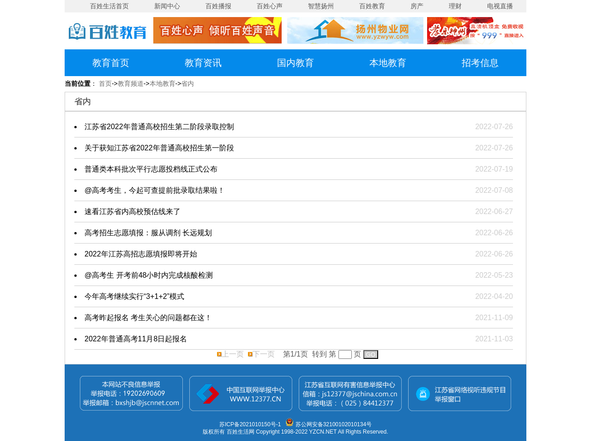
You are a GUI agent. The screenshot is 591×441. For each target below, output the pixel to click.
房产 (416, 6)
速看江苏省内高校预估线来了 (132, 211)
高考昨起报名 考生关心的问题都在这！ (148, 318)
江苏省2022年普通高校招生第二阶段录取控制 (159, 127)
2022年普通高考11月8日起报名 (135, 339)
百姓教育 (372, 6)
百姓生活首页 (109, 6)
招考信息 (480, 63)
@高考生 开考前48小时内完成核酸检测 (148, 275)
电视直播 (500, 6)
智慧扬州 (321, 6)
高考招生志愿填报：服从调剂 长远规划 (148, 233)
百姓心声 (270, 6)
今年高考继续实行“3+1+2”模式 (134, 296)
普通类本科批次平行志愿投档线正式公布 (150, 169)
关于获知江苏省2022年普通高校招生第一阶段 (159, 148)
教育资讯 (203, 63)
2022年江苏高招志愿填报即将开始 (140, 254)
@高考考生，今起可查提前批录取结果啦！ (154, 190)
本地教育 (387, 63)
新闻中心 (167, 6)
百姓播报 (218, 6)
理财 (455, 6)
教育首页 (110, 63)
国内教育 (295, 63)
